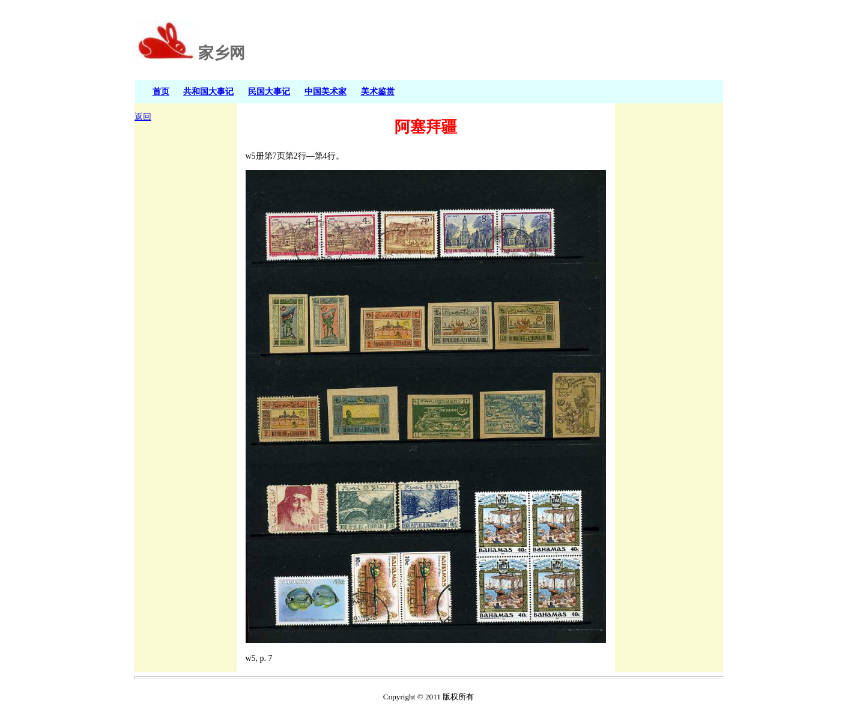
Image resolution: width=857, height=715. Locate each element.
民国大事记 (269, 91)
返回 (143, 116)
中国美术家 (325, 91)
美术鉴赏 (378, 91)
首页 (161, 91)
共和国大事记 (208, 91)
